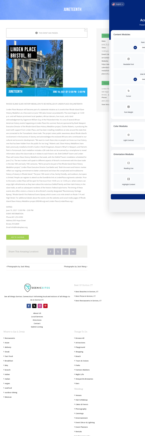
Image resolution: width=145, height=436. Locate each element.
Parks (78, 365)
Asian (7, 342)
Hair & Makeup (82, 400)
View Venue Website (109, 104)
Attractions (80, 342)
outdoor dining (11, 392)
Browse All (80, 338)
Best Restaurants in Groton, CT (89, 300)
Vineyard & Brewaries (84, 379)
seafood (8, 388)
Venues (79, 395)
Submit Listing (37, 327)
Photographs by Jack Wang (18, 267)
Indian (7, 374)
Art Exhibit (106, 58)
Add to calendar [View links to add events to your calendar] (17, 237)
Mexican (8, 397)
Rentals (79, 431)
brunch (7, 370)
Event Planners (82, 427)
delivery (8, 347)
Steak (7, 352)
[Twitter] (34, 306)
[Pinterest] (45, 306)
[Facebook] (29, 306)
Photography (81, 409)
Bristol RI (113, 58)
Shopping (79, 352)
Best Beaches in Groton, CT (87, 291)
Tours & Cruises (82, 361)
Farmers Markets (83, 370)
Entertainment (82, 418)
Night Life (80, 374)
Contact (37, 323)
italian (7, 379)
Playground (80, 347)
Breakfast (9, 361)
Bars (77, 383)
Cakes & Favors (82, 404)
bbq (6, 365)
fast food (9, 356)
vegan (7, 383)
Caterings (80, 413)
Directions (37, 320)
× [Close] (85, 30)
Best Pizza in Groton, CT (86, 296)
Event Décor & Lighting (85, 422)
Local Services (37, 316)
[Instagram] (40, 306)
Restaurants (10, 338)
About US (37, 313)
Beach (78, 356)
